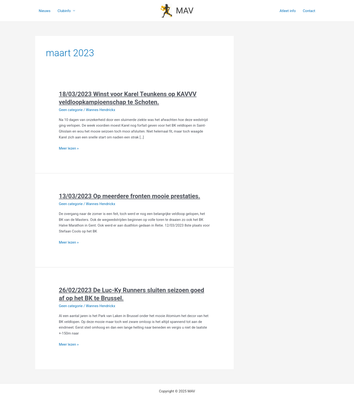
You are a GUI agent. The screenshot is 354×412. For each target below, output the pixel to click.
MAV (185, 11)
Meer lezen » (69, 148)
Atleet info (288, 11)
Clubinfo (64, 11)
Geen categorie (71, 110)
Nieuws (45, 11)
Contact (309, 11)
